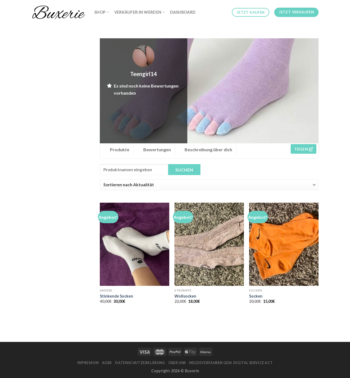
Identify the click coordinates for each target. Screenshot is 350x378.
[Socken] (284, 244)
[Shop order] (209, 184)
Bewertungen (157, 149)
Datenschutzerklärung (140, 363)
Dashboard (183, 12)
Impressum (88, 363)
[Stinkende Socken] (134, 244)
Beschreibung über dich (208, 149)
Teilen (303, 149)
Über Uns (177, 363)
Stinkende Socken (116, 296)
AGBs (107, 363)
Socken (255, 296)
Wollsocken (185, 296)
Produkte (119, 149)
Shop (101, 12)
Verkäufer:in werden (139, 12)
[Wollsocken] (209, 244)
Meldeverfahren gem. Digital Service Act (231, 363)
